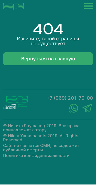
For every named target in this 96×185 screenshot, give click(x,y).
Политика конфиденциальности (36, 155)
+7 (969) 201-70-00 (70, 98)
